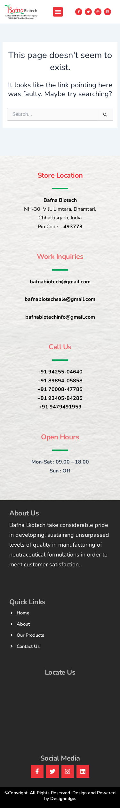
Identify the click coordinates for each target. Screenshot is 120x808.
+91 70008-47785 (60, 389)
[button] (58, 12)
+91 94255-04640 (60, 371)
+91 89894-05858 (60, 380)
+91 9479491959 (60, 406)
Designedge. (63, 799)
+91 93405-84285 (60, 398)
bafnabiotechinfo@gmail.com (60, 317)
